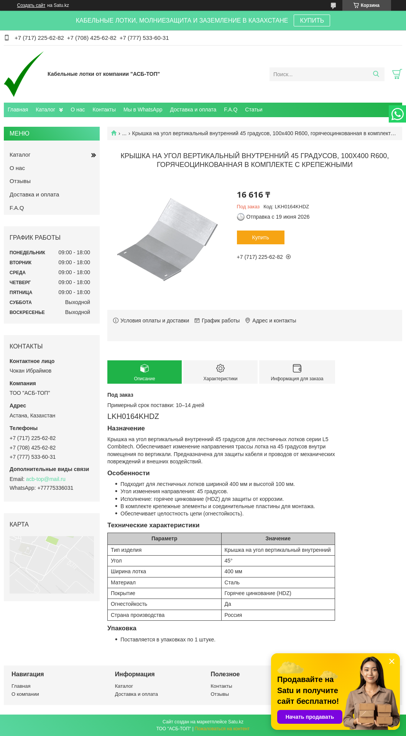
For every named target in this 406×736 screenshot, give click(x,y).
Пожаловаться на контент (222, 728)
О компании (25, 694)
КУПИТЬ (312, 20)
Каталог (45, 109)
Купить (260, 237)
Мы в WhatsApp (143, 109)
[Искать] (376, 74)
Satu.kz (235, 722)
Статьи (253, 109)
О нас (78, 109)
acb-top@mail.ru (46, 479)
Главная (18, 109)
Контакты (104, 109)
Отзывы (20, 181)
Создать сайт (31, 5)
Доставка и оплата (193, 109)
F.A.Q (230, 109)
